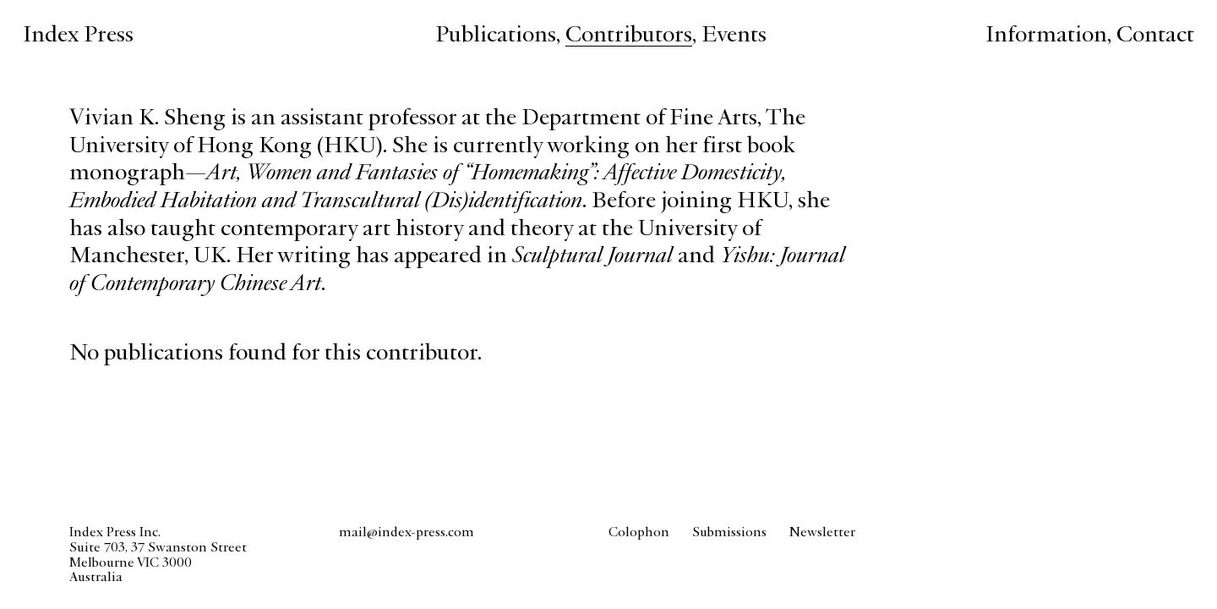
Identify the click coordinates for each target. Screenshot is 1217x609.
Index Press (78, 36)
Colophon (638, 533)
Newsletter (822, 533)
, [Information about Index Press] (1050, 36)
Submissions (729, 533)
